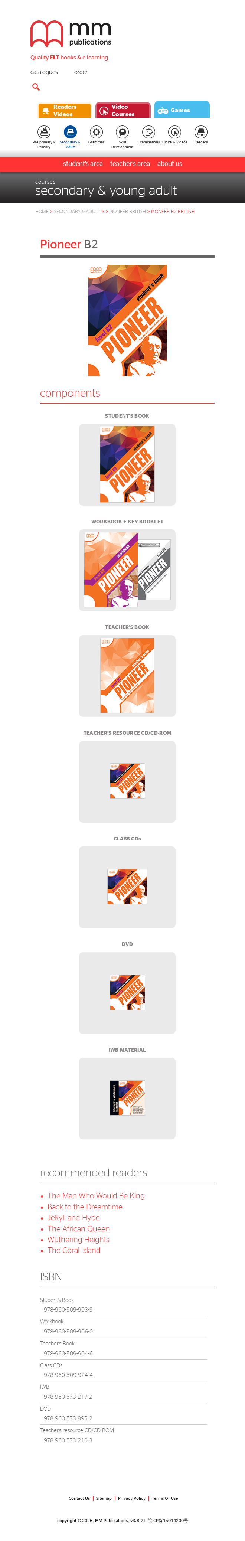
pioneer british (128, 211)
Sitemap (104, 1498)
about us (169, 164)
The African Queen (79, 1229)
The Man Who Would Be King (96, 1196)
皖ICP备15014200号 (168, 1520)
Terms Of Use (165, 1498)
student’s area (83, 164)
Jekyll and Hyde (74, 1218)
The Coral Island (74, 1250)
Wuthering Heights (79, 1240)
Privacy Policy (132, 1498)
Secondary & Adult (79, 211)
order (81, 72)
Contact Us (79, 1498)
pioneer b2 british (173, 211)
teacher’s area (130, 164)
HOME (42, 211)
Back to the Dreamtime (85, 1207)
